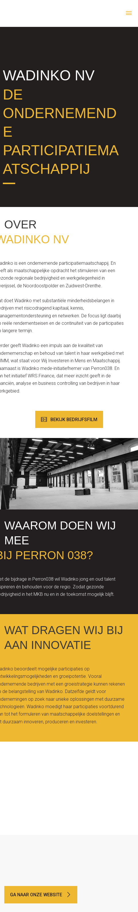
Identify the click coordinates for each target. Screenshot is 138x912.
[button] (69, 419)
